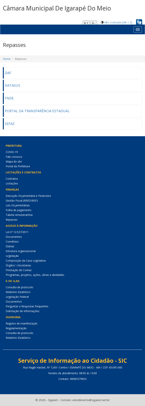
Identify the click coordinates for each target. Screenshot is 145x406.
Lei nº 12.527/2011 (17, 232)
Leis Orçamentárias (18, 205)
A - (94, 23)
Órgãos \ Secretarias (18, 265)
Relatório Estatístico (18, 292)
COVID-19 (12, 152)
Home (6, 59)
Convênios (12, 241)
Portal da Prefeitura (18, 166)
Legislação (12, 256)
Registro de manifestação (21, 323)
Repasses (12, 219)
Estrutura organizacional (21, 251)
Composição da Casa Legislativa (26, 260)
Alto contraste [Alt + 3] (118, 22)
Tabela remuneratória (19, 215)
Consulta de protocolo (19, 287)
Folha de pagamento (18, 210)
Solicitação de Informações (22, 311)
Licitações (12, 183)
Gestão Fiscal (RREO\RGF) (22, 200)
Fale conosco (14, 157)
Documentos (14, 237)
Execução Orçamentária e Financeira (28, 196)
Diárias (10, 246)
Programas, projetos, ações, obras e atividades (35, 275)
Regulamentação (16, 328)
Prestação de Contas (19, 270)
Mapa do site (14, 161)
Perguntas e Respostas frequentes (27, 306)
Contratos (12, 178)
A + (86, 23)
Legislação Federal (17, 297)
